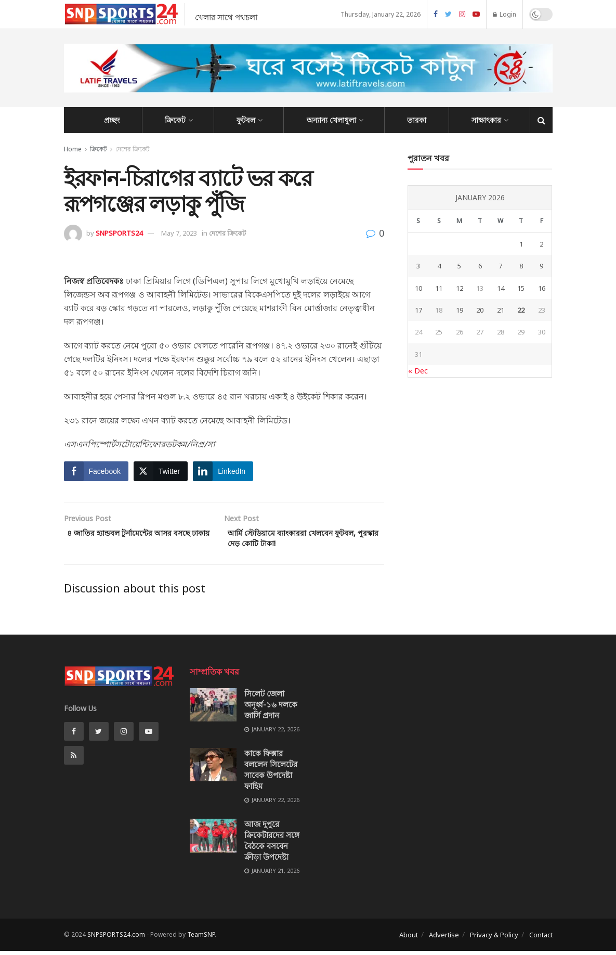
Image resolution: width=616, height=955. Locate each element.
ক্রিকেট (175, 120)
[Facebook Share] (96, 471)
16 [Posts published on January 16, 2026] (541, 288)
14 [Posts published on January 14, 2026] (500, 288)
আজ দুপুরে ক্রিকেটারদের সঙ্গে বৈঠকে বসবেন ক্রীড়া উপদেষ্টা (271, 844)
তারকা (416, 120)
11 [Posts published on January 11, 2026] (438, 288)
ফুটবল (246, 120)
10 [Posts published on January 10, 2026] (418, 288)
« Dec (418, 371)
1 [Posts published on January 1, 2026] (521, 244)
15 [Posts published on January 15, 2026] (521, 288)
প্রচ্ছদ (112, 120)
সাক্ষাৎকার (486, 120)
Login (504, 14)
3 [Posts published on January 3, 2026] (418, 265)
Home (73, 149)
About (408, 938)
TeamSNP (201, 938)
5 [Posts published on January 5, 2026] (459, 265)
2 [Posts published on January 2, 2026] (541, 244)
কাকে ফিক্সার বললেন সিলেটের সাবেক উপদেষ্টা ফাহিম (270, 773)
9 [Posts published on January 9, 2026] (541, 265)
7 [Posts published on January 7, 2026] (500, 265)
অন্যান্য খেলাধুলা (331, 120)
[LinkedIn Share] (223, 471)
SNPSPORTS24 (119, 233)
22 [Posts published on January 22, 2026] (521, 310)
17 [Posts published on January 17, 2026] (418, 310)
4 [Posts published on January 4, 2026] (439, 265)
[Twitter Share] (161, 471)
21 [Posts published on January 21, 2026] (500, 310)
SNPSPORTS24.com (116, 938)
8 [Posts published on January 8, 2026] (521, 265)
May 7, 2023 (179, 233)
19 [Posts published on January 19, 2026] (459, 310)
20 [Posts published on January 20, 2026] (479, 310)
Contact (541, 938)
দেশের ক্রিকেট (132, 149)
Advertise (444, 938)
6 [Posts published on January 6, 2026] (480, 265)
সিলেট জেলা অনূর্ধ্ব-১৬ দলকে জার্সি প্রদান (270, 708)
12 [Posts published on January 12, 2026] (459, 288)
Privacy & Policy (494, 938)
